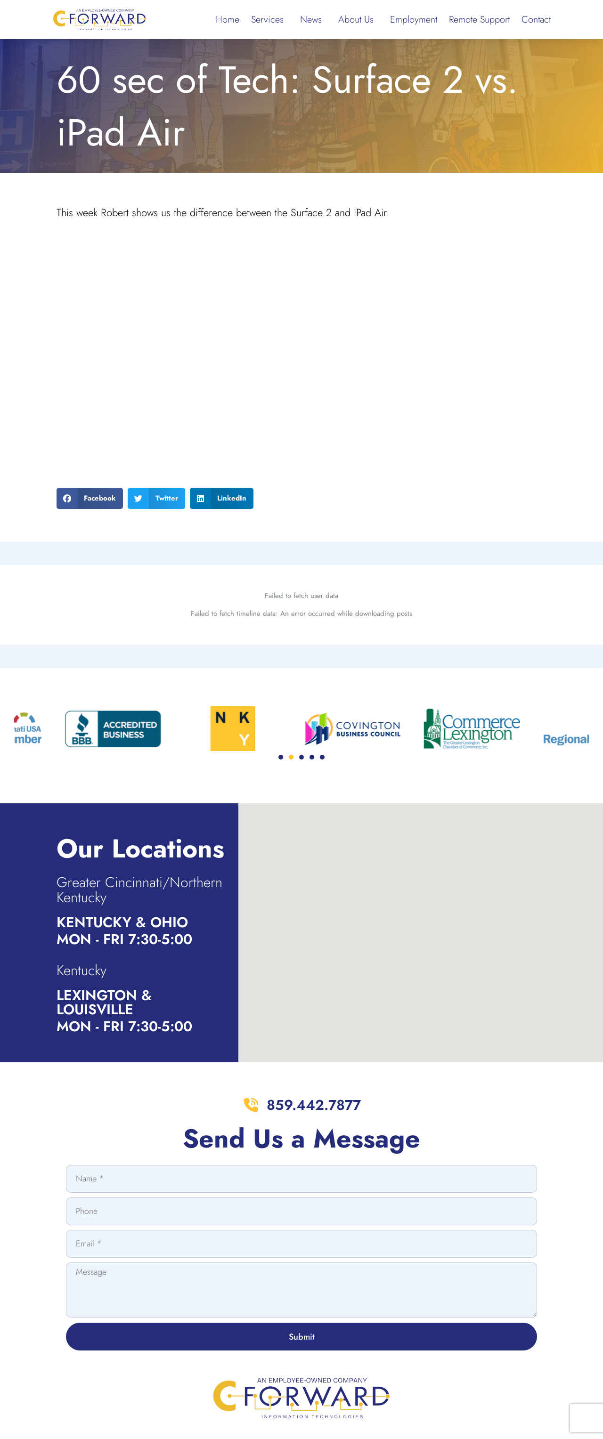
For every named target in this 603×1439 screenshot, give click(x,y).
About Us (358, 19)
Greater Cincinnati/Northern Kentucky (139, 890)
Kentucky (81, 970)
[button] (90, 498)
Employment (413, 19)
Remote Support (479, 19)
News (313, 19)
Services (269, 19)
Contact (536, 19)
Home (227, 19)
